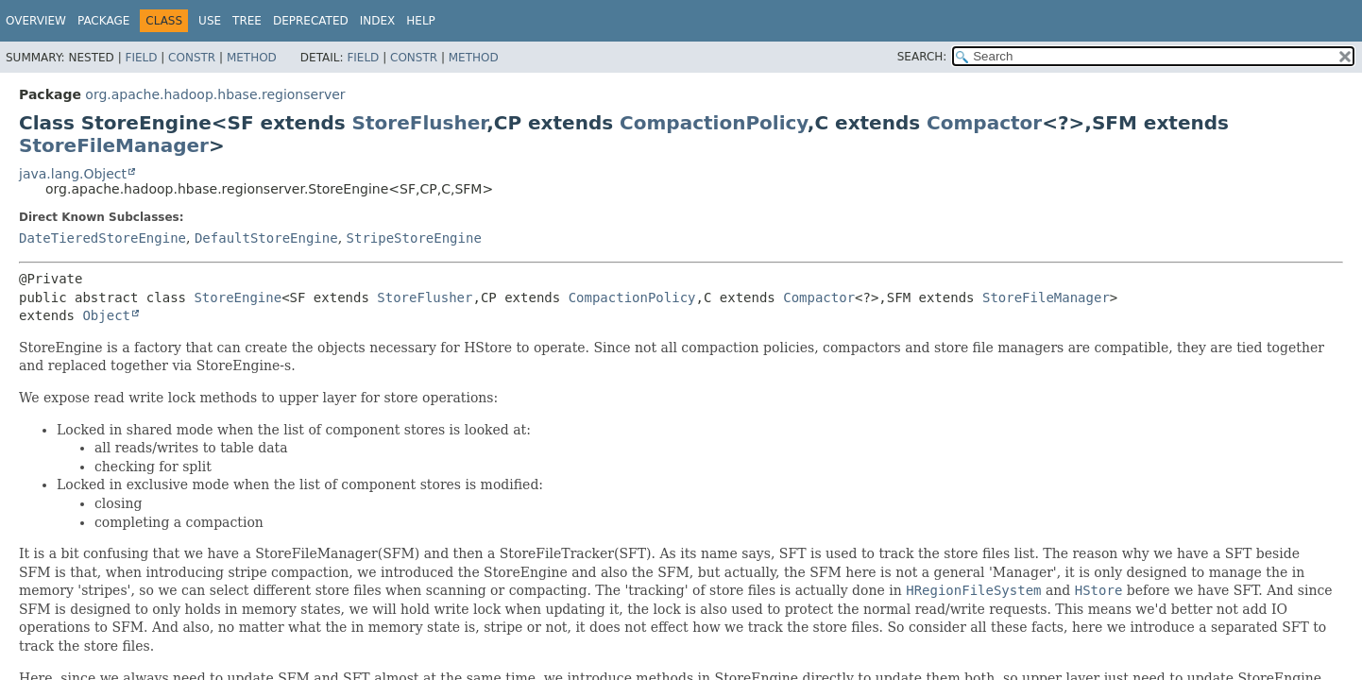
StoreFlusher (419, 122)
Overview (36, 20)
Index (378, 20)
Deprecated (311, 20)
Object (106, 315)
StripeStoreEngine (414, 238)
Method (252, 57)
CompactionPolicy (714, 122)
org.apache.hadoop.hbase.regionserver (215, 94)
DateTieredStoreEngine (102, 238)
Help (420, 20)
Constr (191, 57)
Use (209, 20)
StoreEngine (237, 297)
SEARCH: (922, 56)
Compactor (984, 122)
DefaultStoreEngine (266, 238)
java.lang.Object (73, 173)
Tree (247, 20)
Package (103, 20)
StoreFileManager (114, 145)
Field (141, 57)
